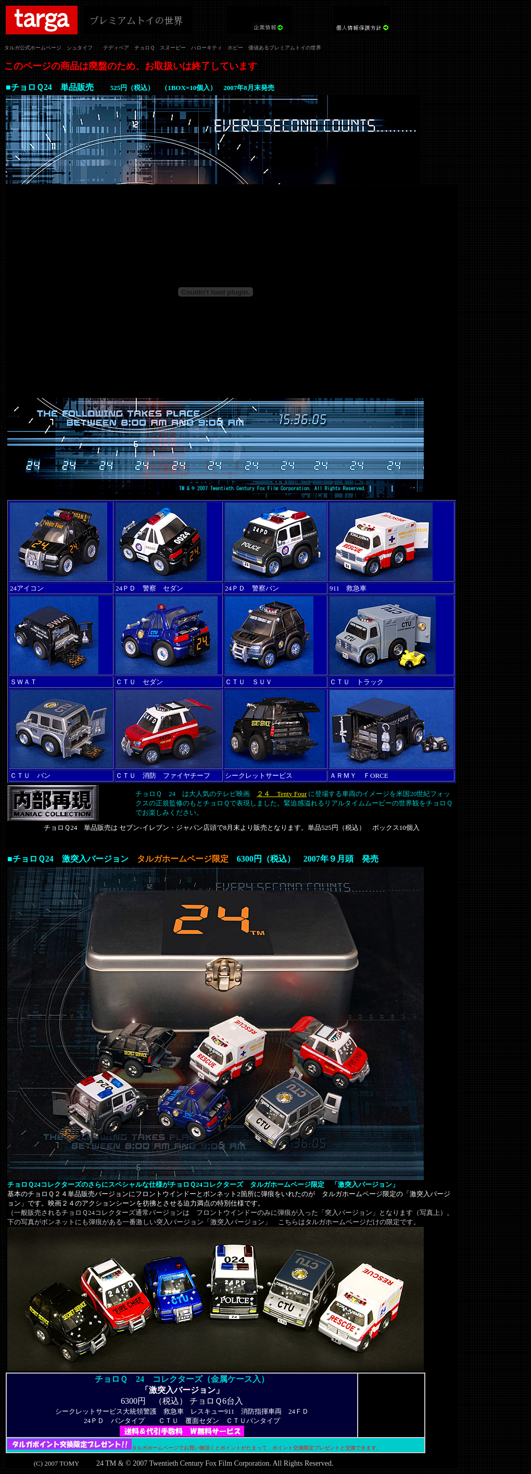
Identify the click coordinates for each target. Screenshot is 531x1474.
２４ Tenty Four (282, 794)
